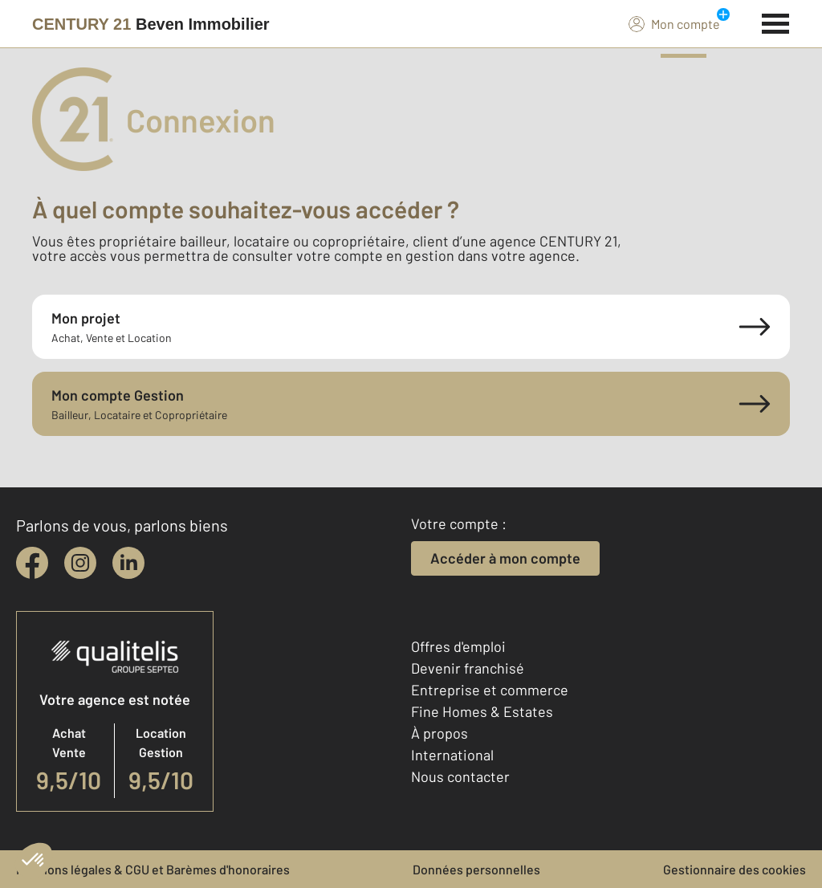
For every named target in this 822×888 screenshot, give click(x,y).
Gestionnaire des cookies (734, 869)
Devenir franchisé (467, 668)
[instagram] (80, 563)
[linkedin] (128, 563)
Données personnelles (476, 869)
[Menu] (776, 22)
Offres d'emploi (458, 646)
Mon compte (674, 23)
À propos (439, 733)
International (452, 755)
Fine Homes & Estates (482, 711)
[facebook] (32, 563)
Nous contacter (460, 776)
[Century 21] (151, 24)
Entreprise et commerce (489, 690)
